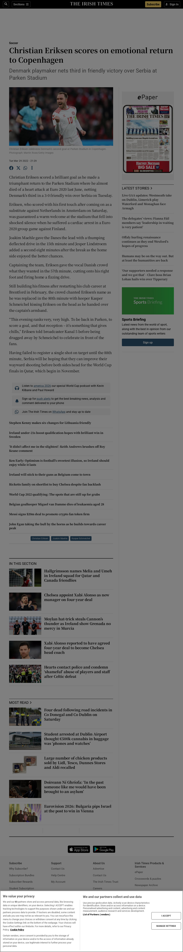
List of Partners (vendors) (96, 914)
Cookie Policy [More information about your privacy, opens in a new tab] (17, 929)
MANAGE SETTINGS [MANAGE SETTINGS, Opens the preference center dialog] (166, 926)
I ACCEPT (166, 916)
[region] (91, 921)
